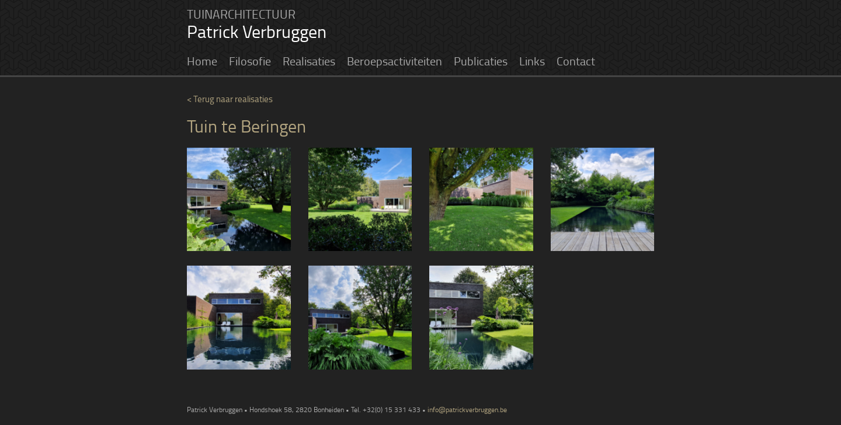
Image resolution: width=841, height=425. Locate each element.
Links (532, 61)
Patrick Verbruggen (256, 31)
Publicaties (481, 61)
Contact (576, 61)
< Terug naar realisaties (230, 99)
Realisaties (309, 61)
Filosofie (250, 61)
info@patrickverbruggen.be (467, 409)
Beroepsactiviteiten (394, 61)
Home (202, 61)
